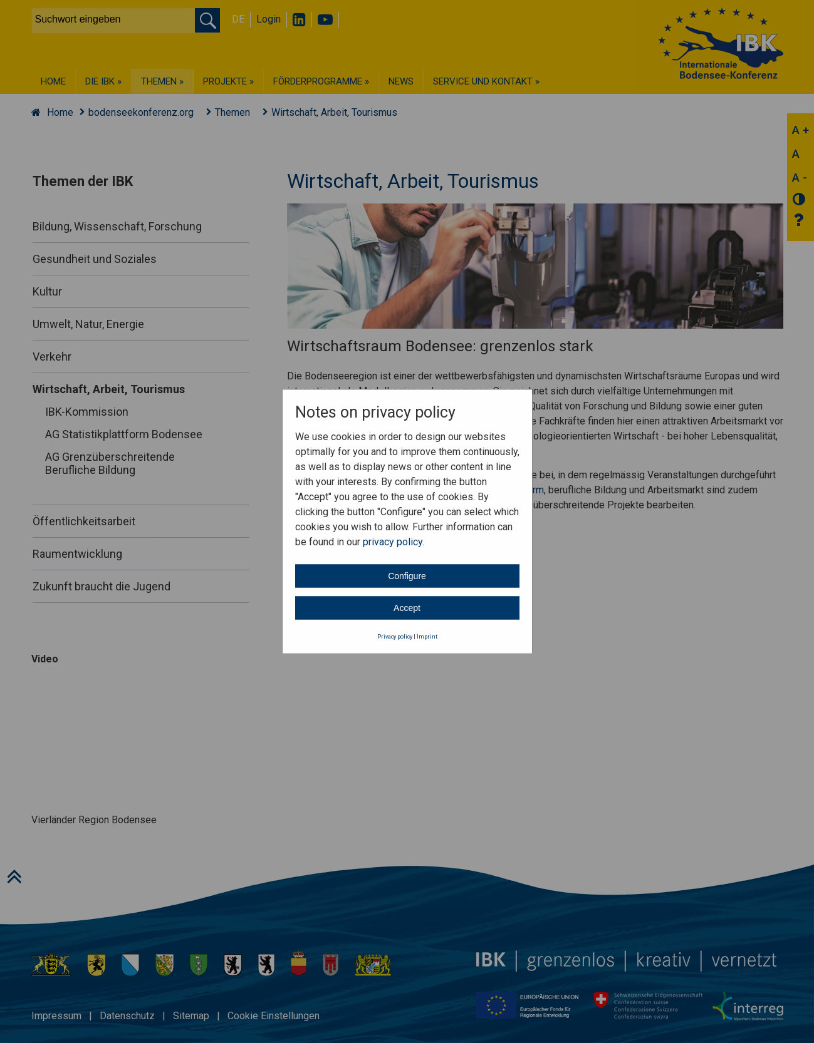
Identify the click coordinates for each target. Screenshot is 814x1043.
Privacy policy (394, 636)
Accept (407, 607)
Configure (407, 575)
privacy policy (392, 541)
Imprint (427, 636)
